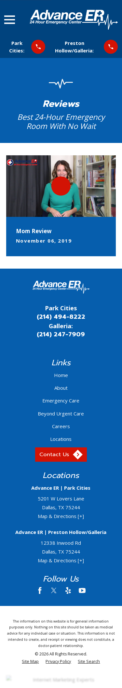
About (61, 388)
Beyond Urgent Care (61, 413)
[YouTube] (82, 590)
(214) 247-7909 (61, 334)
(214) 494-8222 (61, 316)
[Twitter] (53, 590)
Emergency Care (60, 400)
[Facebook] (39, 590)
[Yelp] (68, 590)
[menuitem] (30, 662)
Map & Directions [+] (61, 516)
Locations (61, 439)
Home (61, 375)
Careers (61, 426)
